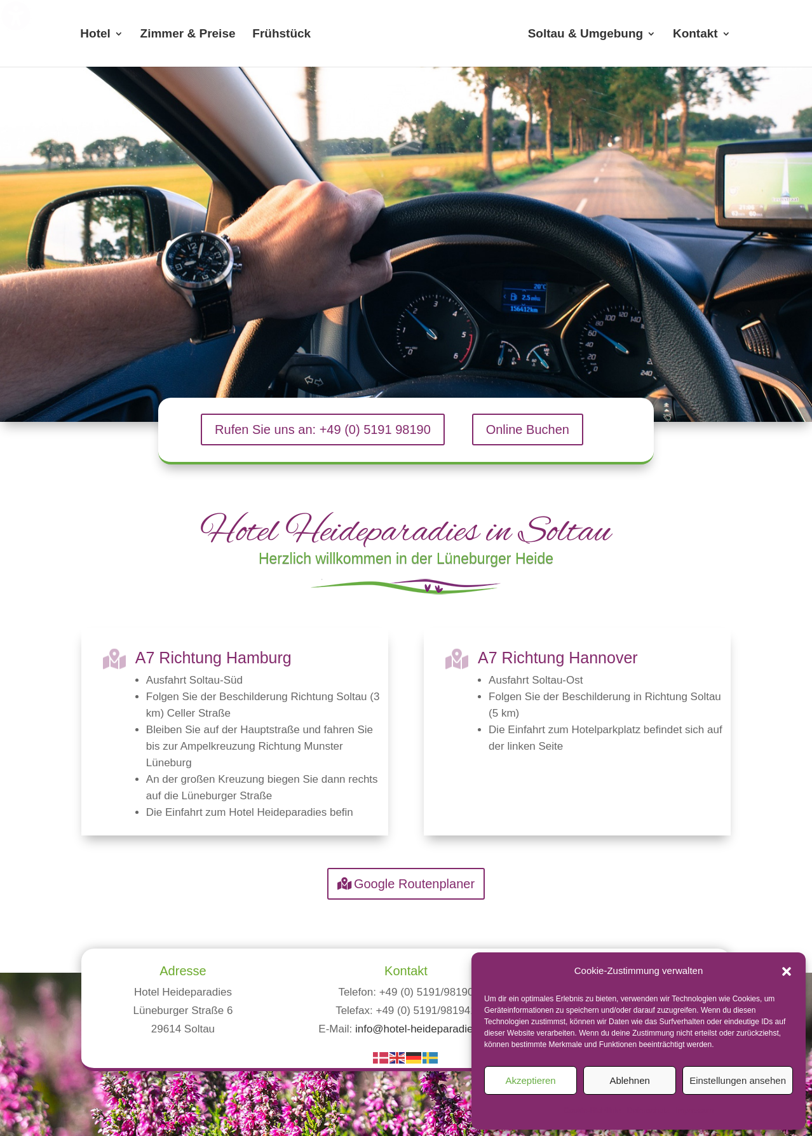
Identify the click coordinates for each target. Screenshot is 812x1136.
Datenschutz (648, 1110)
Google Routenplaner (414, 884)
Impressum (695, 1110)
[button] (786, 971)
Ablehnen (629, 1080)
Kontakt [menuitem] (695, 34)
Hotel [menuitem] (95, 34)
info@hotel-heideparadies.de (424, 1029)
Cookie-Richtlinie (592, 1110)
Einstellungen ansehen (737, 1080)
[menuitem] (418, 34)
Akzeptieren (530, 1080)
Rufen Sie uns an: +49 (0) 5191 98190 (323, 429)
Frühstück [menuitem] (281, 34)
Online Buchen (527, 429)
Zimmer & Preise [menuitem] (188, 34)
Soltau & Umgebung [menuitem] (586, 34)
